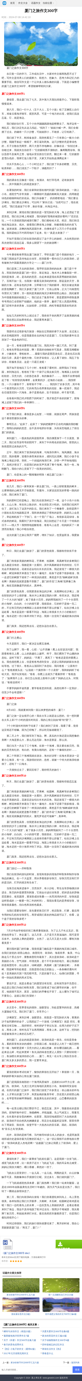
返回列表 (75, 1362)
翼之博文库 (36, 1378)
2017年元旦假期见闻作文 (16, 1353)
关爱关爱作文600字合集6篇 (55, 1331)
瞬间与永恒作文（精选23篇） (18, 1331)
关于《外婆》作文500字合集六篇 (20, 1340)
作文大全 (23, 3)
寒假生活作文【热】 (52, 1349)
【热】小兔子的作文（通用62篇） (20, 1349)
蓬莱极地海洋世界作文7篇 (16, 1335)
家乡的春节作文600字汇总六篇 (25, 1362)
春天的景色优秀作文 (14, 1344)
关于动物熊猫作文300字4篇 (55, 1340)
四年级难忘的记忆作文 (53, 1344)
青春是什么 (47, 1353)
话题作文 (35, 3)
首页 (12, 3)
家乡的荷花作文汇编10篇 (54, 1335)
